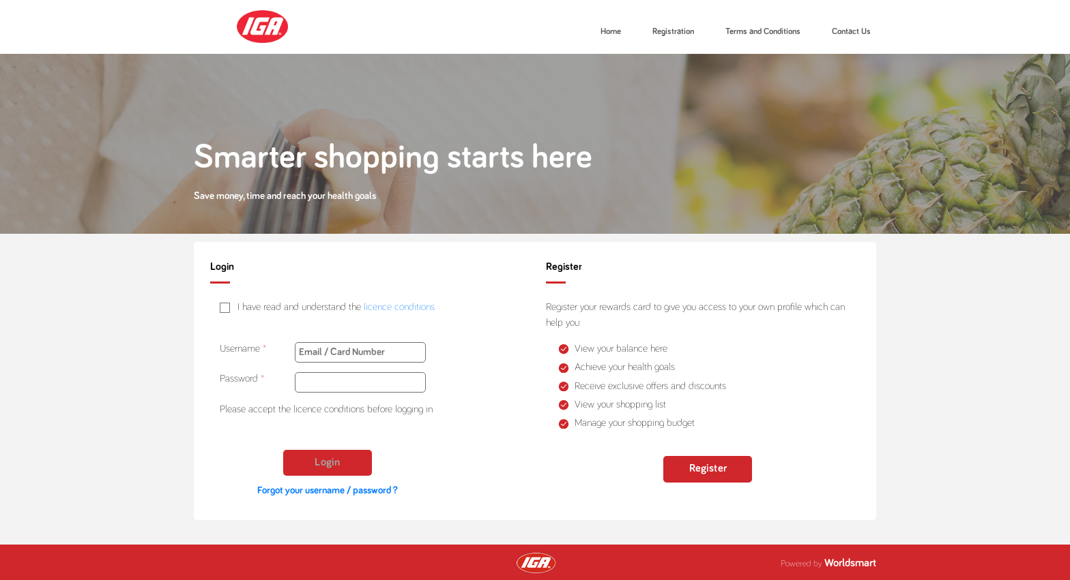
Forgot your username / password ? (327, 490)
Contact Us (851, 31)
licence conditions (399, 307)
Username (240, 349)
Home (611, 31)
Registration (673, 31)
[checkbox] (327, 308)
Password (239, 378)
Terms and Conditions (762, 31)
